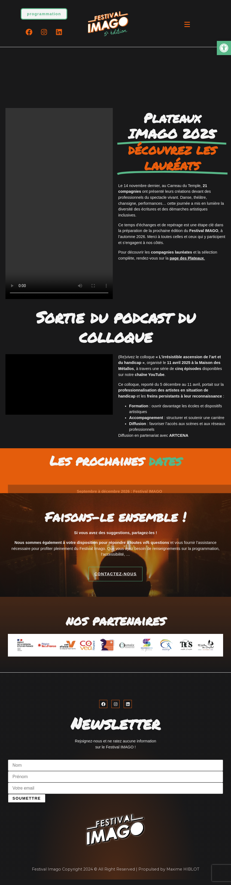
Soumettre (27, 798)
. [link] (187, 258)
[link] (224, 48)
